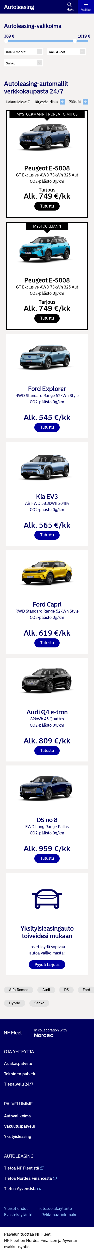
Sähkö (39, 1003)
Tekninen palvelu (20, 1074)
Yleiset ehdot (16, 1208)
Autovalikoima (17, 1116)
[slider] (6, 41)
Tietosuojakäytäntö (54, 1208)
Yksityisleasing (17, 1136)
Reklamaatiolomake (59, 1214)
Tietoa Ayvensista (20, 1188)
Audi (46, 990)
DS (66, 990)
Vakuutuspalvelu (19, 1126)
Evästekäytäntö (18, 1214)
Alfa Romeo (18, 990)
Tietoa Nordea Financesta (28, 1178)
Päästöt (78, 102)
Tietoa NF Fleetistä (21, 1168)
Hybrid (14, 1003)
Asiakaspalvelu (18, 1063)
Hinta (57, 102)
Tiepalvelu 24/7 (18, 1084)
